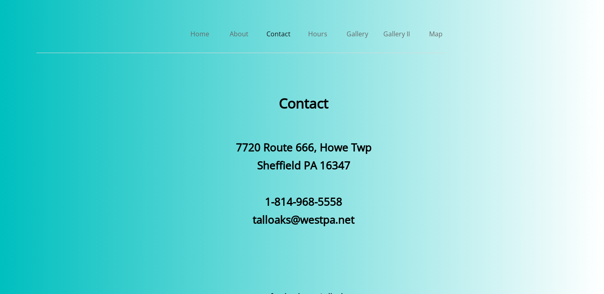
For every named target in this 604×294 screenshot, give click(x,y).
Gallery (357, 33)
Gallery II (396, 33)
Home (199, 33)
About (239, 33)
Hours (317, 33)
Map (436, 33)
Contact (278, 33)
